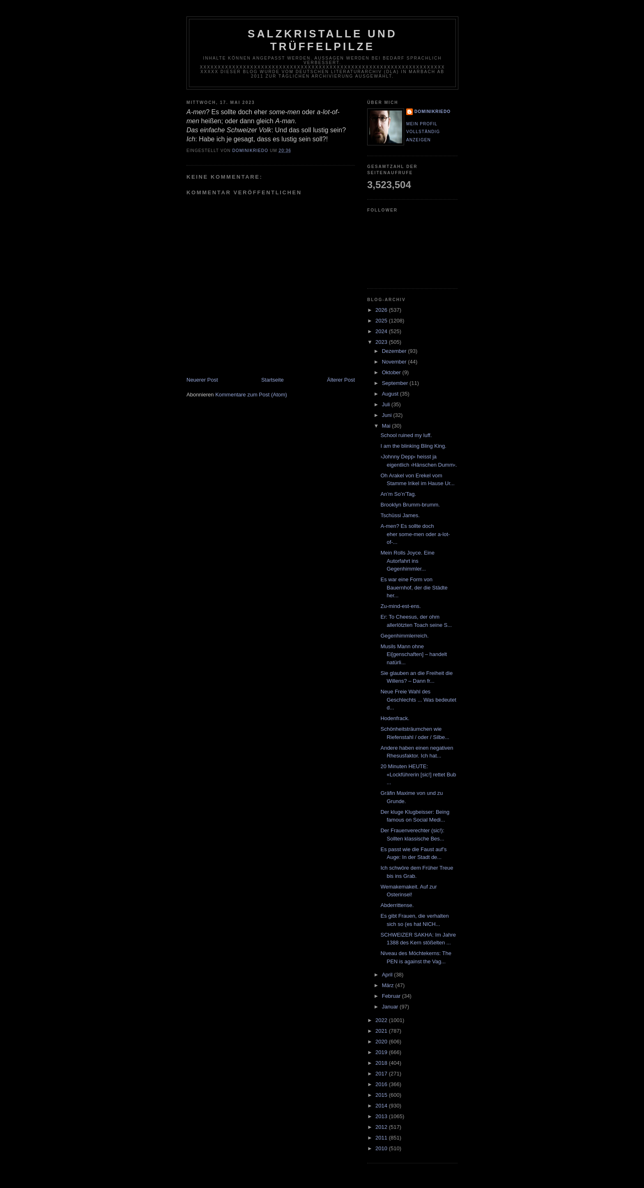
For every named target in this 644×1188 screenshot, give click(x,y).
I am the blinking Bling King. (413, 446)
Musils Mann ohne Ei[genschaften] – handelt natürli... (413, 654)
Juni (387, 415)
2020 (382, 1041)
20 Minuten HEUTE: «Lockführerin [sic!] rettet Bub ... (418, 774)
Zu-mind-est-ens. (400, 606)
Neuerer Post (202, 380)
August (391, 394)
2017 (382, 1074)
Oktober (392, 372)
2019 (382, 1052)
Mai (387, 426)
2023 (382, 342)
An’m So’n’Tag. (398, 494)
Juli (386, 404)
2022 (382, 1020)
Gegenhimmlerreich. (404, 636)
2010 (382, 1148)
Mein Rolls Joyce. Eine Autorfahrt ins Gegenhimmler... (407, 561)
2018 (382, 1063)
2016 (382, 1084)
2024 (382, 331)
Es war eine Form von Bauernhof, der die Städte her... (413, 587)
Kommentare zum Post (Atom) (251, 394)
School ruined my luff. (406, 435)
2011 (382, 1138)
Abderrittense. (397, 905)
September (395, 383)
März (389, 985)
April (388, 975)
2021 (382, 1031)
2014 (382, 1106)
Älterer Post (341, 380)
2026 (382, 310)
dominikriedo (432, 111)
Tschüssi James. (399, 515)
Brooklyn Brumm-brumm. (409, 505)
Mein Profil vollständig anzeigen (423, 132)
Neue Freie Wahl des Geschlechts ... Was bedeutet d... (418, 699)
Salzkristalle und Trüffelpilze (322, 40)
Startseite (272, 380)
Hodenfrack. (394, 718)
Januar (391, 1007)
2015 (382, 1095)
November (395, 362)
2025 (382, 321)
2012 (382, 1127)
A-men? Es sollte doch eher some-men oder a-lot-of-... (415, 534)
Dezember (395, 351)
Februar (392, 996)
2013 (382, 1116)
